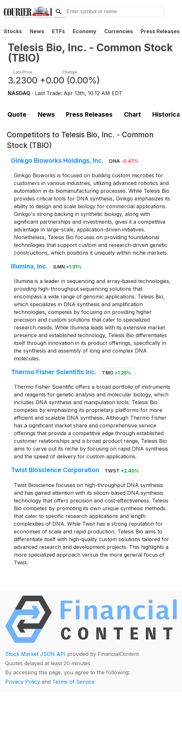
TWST (122, 470)
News (37, 31)
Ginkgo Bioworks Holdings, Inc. (57, 160)
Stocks (13, 31)
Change (69, 72)
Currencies (118, 31)
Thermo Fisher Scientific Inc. (53, 372)
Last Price (22, 72)
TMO (116, 372)
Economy (84, 31)
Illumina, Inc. (29, 266)
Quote (16, 114)
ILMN (67, 266)
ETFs (58, 31)
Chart (132, 114)
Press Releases (89, 114)
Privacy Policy (22, 681)
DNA (123, 161)
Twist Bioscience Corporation (55, 470)
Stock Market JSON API (35, 654)
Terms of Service (73, 681)
